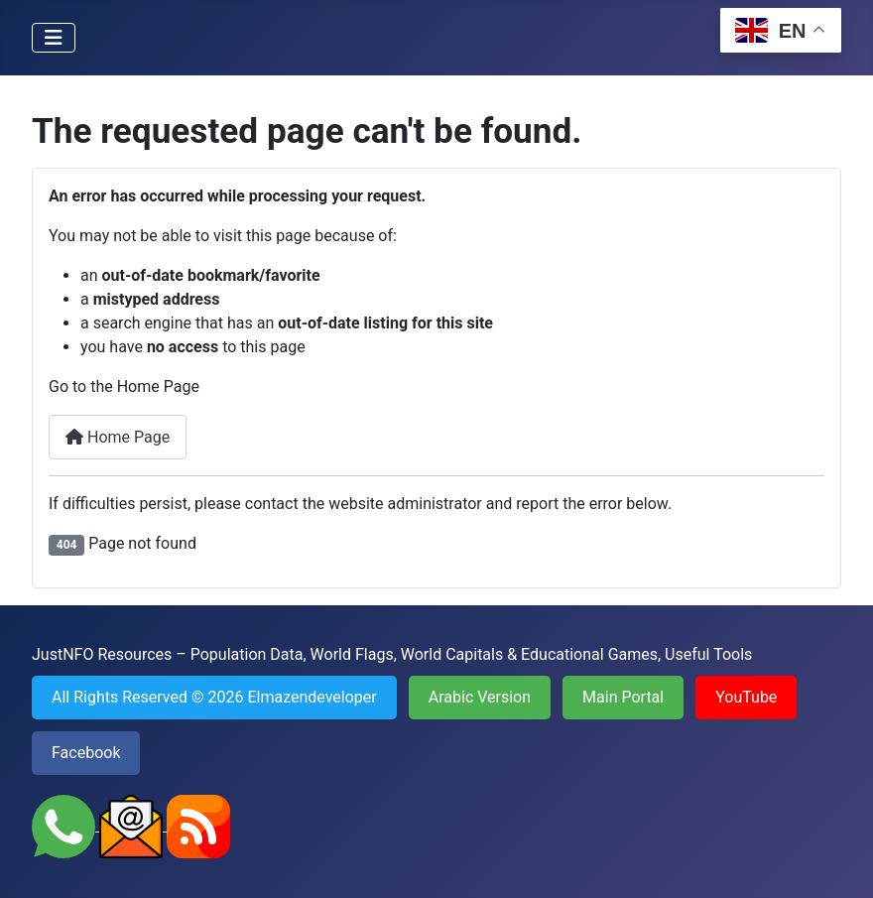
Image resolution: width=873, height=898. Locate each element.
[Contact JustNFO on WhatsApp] (65, 825)
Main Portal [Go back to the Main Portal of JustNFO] (623, 697)
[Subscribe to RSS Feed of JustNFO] (198, 825)
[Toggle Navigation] (53, 38)
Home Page (117, 437)
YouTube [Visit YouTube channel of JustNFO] (746, 697)
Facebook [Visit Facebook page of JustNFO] (86, 752)
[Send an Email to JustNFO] (133, 825)
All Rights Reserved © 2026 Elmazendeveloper (214, 697)
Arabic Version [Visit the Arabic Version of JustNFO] (480, 697)
